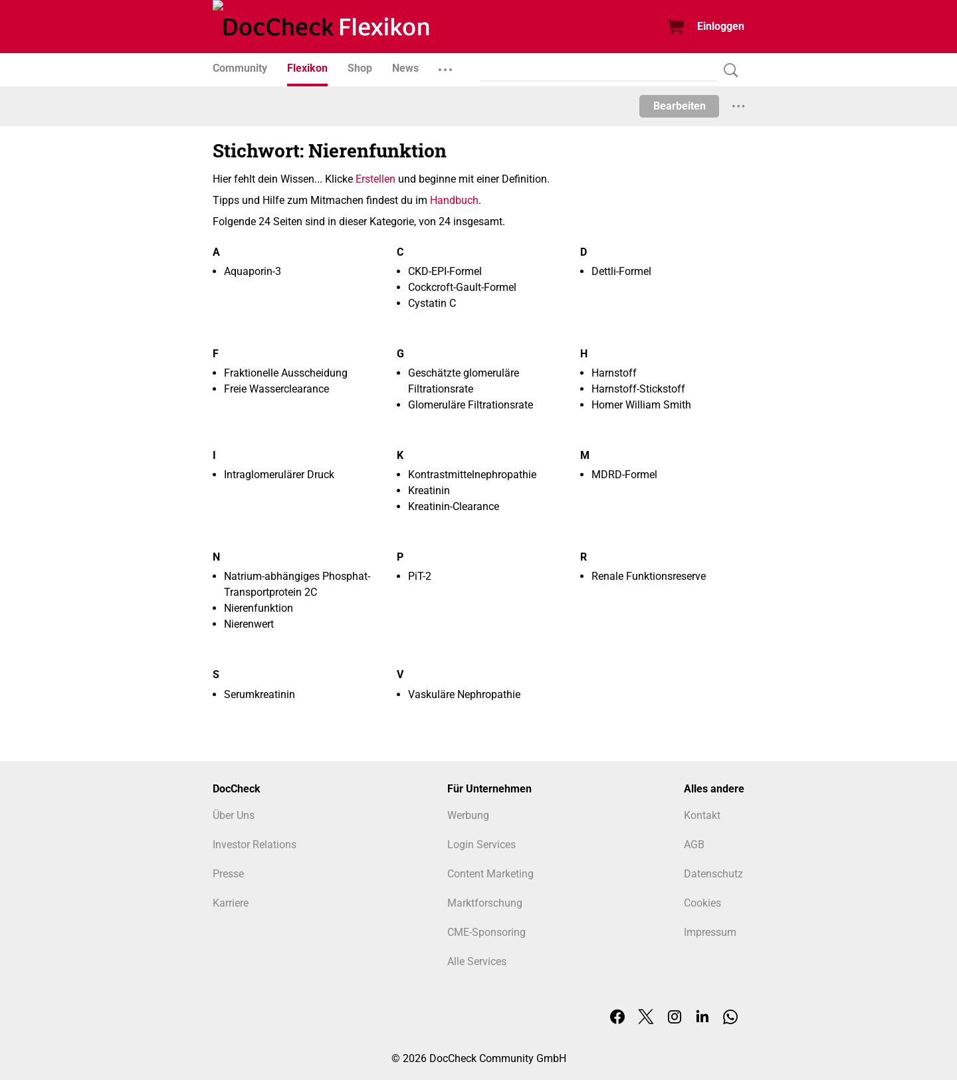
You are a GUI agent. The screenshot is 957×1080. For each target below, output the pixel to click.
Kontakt (702, 815)
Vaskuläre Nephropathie (464, 694)
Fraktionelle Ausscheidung (286, 373)
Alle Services (476, 961)
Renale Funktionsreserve (648, 576)
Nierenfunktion (258, 608)
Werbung (468, 815)
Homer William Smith (641, 405)
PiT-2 (419, 576)
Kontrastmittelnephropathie (472, 474)
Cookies (702, 903)
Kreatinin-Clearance (453, 506)
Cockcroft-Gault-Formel (462, 287)
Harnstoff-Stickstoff (638, 389)
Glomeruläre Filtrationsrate (470, 405)
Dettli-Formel (621, 271)
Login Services (481, 844)
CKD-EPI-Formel (445, 271)
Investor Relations (254, 844)
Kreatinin (429, 490)
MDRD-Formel (624, 474)
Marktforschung (484, 903)
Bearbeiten (679, 106)
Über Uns (234, 815)
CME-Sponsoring (486, 932)
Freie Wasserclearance (276, 389)
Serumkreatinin (259, 694)
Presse (228, 873)
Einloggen (720, 26)
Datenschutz (713, 873)
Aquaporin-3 (252, 271)
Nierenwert (249, 624)
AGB (694, 844)
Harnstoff (614, 373)
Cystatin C (432, 303)
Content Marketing (490, 873)
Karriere (231, 903)
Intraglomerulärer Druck (279, 474)
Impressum (710, 932)
